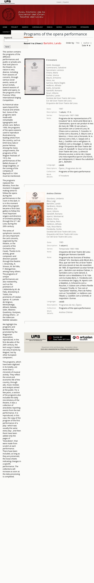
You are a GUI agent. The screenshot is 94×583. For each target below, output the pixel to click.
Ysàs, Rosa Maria (54, 226)
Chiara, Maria (52, 72)
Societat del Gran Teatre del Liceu (60, 98)
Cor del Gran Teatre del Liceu (59, 100)
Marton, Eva (52, 208)
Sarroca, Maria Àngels (55, 83)
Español (66, 2)
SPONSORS (84, 27)
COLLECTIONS (71, 27)
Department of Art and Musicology (53, 347)
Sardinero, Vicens (54, 206)
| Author (85, 43)
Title (78, 43)
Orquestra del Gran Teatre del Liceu (62, 103)
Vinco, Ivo (50, 80)
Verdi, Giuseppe (53, 65)
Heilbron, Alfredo (53, 85)
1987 (61, 108)
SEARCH (25, 27)
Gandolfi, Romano (54, 90)
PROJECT (14, 27)
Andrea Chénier (54, 193)
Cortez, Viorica (52, 75)
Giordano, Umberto (55, 198)
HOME (5, 27)
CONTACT (6, 32)
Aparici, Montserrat (55, 216)
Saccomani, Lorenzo (55, 70)
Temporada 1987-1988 (69, 115)
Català (59, 2)
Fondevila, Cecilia (54, 229)
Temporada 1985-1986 (69, 249)
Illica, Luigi (51, 201)
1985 (61, 242)
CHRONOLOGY (37, 27)
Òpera (61, 168)
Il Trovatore (64, 175)
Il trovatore (51, 60)
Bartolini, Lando (53, 95)
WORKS (59, 27)
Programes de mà (73, 168)
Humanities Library (71, 347)
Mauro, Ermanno (53, 77)
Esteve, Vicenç (53, 219)
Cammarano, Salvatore (56, 67)
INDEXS (49, 27)
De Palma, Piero (53, 221)
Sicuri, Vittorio (52, 93)
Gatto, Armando (53, 88)
